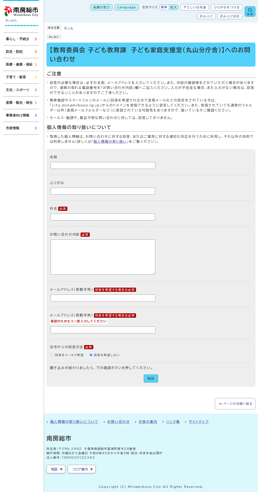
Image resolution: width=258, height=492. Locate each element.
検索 (250, 14)
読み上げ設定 (230, 16)
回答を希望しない (107, 355)
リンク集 (173, 421)
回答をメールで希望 (69, 355)
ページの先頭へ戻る (238, 403)
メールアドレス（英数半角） (93, 289)
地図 (54, 469)
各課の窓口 (101, 7)
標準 (164, 7)
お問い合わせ (118, 421)
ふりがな (57, 182)
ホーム (68, 27)
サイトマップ (199, 421)
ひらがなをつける (227, 7)
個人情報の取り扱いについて (74, 421)
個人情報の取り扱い (110, 141)
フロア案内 (80, 469)
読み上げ (206, 16)
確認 (151, 378)
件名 (58, 208)
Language (126, 7)
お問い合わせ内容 (70, 234)
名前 (53, 157)
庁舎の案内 (148, 421)
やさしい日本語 (194, 7)
